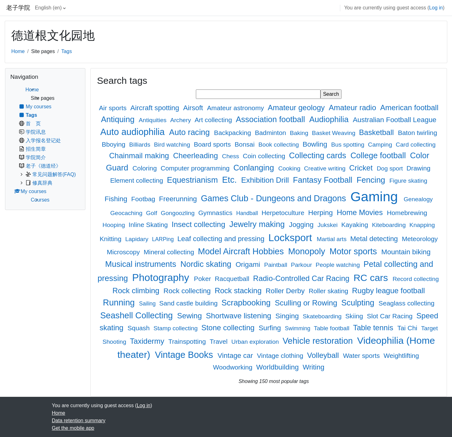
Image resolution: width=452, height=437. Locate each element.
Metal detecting (375, 239)
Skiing (355, 316)
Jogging (302, 225)
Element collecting (137, 180)
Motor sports (354, 251)
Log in (436, 7)
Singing (288, 316)
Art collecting (214, 119)
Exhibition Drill (266, 180)
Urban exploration (256, 341)
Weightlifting (401, 355)
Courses (40, 199)
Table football (332, 328)
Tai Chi (408, 328)
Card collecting (416, 144)
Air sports (113, 107)
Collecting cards (318, 155)
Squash (139, 328)
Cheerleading (196, 155)
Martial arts (332, 239)
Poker (203, 278)
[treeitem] (45, 145)
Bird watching (173, 144)
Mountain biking (406, 252)
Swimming (298, 328)
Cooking (290, 168)
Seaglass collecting (406, 303)
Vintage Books (185, 355)
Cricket (361, 168)
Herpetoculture (283, 212)
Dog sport (391, 168)
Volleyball (324, 355)
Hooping (115, 225)
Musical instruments (141, 264)
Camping (381, 144)
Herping (321, 213)
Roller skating (329, 290)
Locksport (291, 237)
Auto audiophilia (133, 132)
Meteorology (420, 238)
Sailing (148, 303)
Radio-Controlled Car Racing (302, 278)
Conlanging (254, 167)
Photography (162, 277)
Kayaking (355, 224)
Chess (231, 156)
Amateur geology (297, 107)
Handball (247, 213)
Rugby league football (388, 290)
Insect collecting (199, 224)
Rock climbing (136, 290)
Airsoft (194, 108)
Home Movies (361, 212)
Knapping (422, 225)
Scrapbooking (247, 302)
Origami (248, 264)
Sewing (190, 315)
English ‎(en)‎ (48, 7)
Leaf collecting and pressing (221, 239)
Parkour (302, 265)
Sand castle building (189, 303)
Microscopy (124, 252)
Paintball (276, 265)
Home (18, 51)
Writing (313, 367)
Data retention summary (78, 420)
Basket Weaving (334, 133)
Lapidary (137, 239)
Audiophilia (330, 119)
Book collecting (279, 144)
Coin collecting (265, 155)
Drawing (418, 168)
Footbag (144, 198)
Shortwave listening (239, 315)
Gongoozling (178, 213)
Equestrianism (193, 179)
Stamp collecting (176, 328)
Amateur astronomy (236, 107)
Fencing (372, 179)
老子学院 (18, 7)
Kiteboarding (389, 225)
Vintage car (236, 355)
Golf (152, 213)
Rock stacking (239, 290)
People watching (339, 265)
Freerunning (179, 199)
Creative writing (325, 168)
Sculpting (358, 302)
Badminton (271, 132)
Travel (219, 341)
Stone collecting (228, 327)
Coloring (145, 168)
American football (409, 107)
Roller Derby (286, 291)
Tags (66, 51)
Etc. (230, 180)
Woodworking (233, 367)
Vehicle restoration (318, 341)
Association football (271, 119)
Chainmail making (140, 155)
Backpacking (233, 132)
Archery (181, 120)
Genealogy (418, 199)
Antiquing (119, 119)
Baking (300, 133)
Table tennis (374, 327)
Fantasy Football (323, 179)
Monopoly (307, 251)
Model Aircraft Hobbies (242, 251)
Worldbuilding (278, 367)
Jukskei (328, 225)
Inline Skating (149, 224)
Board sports (213, 144)
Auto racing (190, 132)
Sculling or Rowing (307, 303)
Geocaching (127, 213)
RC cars (371, 277)
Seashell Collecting (137, 315)
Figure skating (409, 180)
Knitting (111, 238)
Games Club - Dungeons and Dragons (274, 198)
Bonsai (245, 144)
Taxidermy (148, 341)
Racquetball (233, 278)
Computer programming (196, 168)
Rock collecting (188, 291)
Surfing (271, 328)
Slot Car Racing (390, 316)
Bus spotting (348, 144)
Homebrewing (407, 212)
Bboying (114, 144)
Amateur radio (353, 107)
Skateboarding (323, 316)
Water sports (362, 355)
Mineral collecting (170, 252)
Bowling (316, 144)
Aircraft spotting (155, 108)
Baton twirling (417, 132)
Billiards (140, 144)
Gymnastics (216, 212)
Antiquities (153, 120)
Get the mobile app (73, 428)
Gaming (375, 196)
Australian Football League (394, 120)
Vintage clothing (281, 355)
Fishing (117, 199)
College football (379, 155)
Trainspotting (187, 341)
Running (120, 302)
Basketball (377, 132)
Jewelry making (258, 224)
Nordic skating (207, 264)
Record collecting (416, 279)
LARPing (163, 239)
